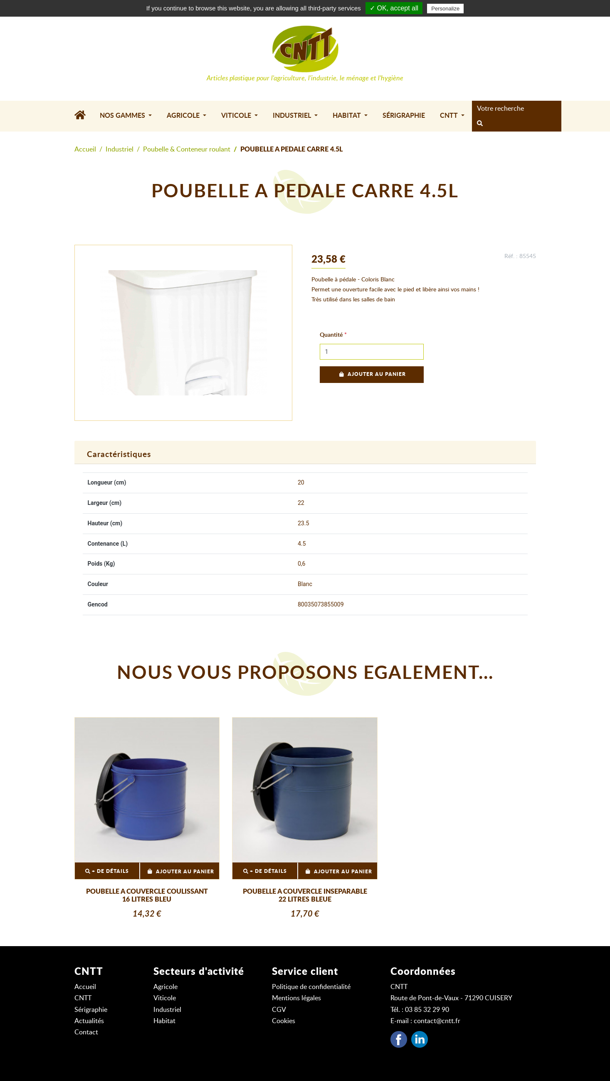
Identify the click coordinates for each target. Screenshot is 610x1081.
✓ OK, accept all (394, 8)
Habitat (164, 1021)
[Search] (514, 109)
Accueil (85, 149)
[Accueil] (83, 116)
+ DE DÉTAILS (107, 871)
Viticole (164, 998)
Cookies (283, 1021)
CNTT (82, 998)
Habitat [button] (348, 115)
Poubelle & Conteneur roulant (186, 149)
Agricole (165, 987)
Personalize (445, 8)
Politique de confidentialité (311, 987)
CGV (279, 1009)
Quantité (331, 335)
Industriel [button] (293, 115)
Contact (86, 1032)
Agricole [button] (184, 115)
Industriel (119, 149)
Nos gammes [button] (123, 115)
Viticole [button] (237, 115)
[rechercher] (480, 124)
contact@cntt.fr (437, 1021)
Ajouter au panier (371, 374)
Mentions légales (296, 998)
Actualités (89, 1021)
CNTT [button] (449, 115)
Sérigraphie (404, 115)
